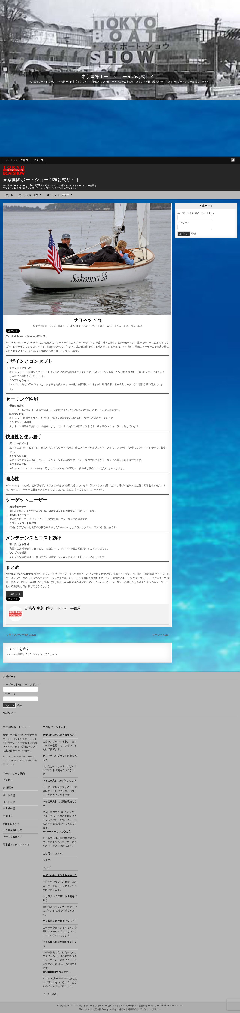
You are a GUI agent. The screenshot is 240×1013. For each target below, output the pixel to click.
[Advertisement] (120, 128)
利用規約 (132, 1009)
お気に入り (14, 594)
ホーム (9, 194)
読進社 (97, 1009)
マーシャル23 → (162, 634)
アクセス (38, 159)
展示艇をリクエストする (16, 844)
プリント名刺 (50, 994)
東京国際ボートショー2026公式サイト (120, 76)
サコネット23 (87, 320)
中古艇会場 (9, 808)
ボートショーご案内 (17, 159)
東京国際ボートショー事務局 (50, 326)
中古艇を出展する (12, 830)
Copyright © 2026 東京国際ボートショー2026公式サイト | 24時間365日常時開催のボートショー (108, 1005)
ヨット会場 (136, 325)
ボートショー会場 (28, 194)
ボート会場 (9, 795)
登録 (193, 233)
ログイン (37, 654)
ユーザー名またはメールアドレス (195, 212)
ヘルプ (46, 860)
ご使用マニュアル (52, 853)
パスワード (183, 222)
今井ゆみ (121, 1009)
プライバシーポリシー (149, 1009)
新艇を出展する (11, 823)
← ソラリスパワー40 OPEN (19, 634)
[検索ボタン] (233, 160)
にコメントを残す (95, 326)
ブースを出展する (12, 836)
